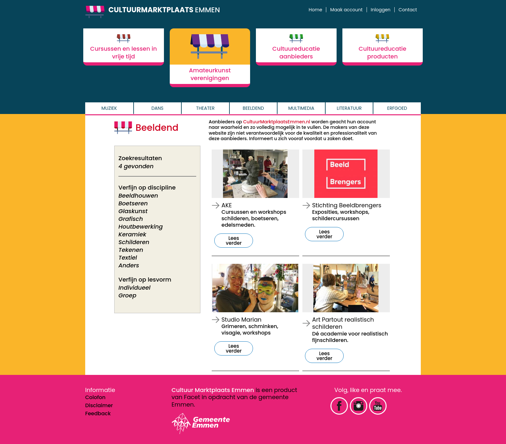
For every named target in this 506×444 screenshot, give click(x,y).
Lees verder (234, 240)
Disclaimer (99, 405)
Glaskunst (132, 211)
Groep (127, 295)
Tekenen (130, 250)
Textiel (127, 257)
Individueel (134, 288)
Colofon (95, 397)
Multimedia (301, 108)
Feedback (98, 413)
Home (315, 9)
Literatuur (349, 108)
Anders (128, 265)
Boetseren (133, 203)
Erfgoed (397, 108)
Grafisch (130, 219)
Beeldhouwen (138, 195)
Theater (205, 108)
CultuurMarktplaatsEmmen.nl (276, 122)
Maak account (346, 9)
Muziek (109, 108)
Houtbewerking (140, 226)
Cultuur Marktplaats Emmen (213, 390)
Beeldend (253, 108)
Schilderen (133, 242)
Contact (408, 9)
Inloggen (380, 9)
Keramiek (132, 234)
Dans (157, 108)
